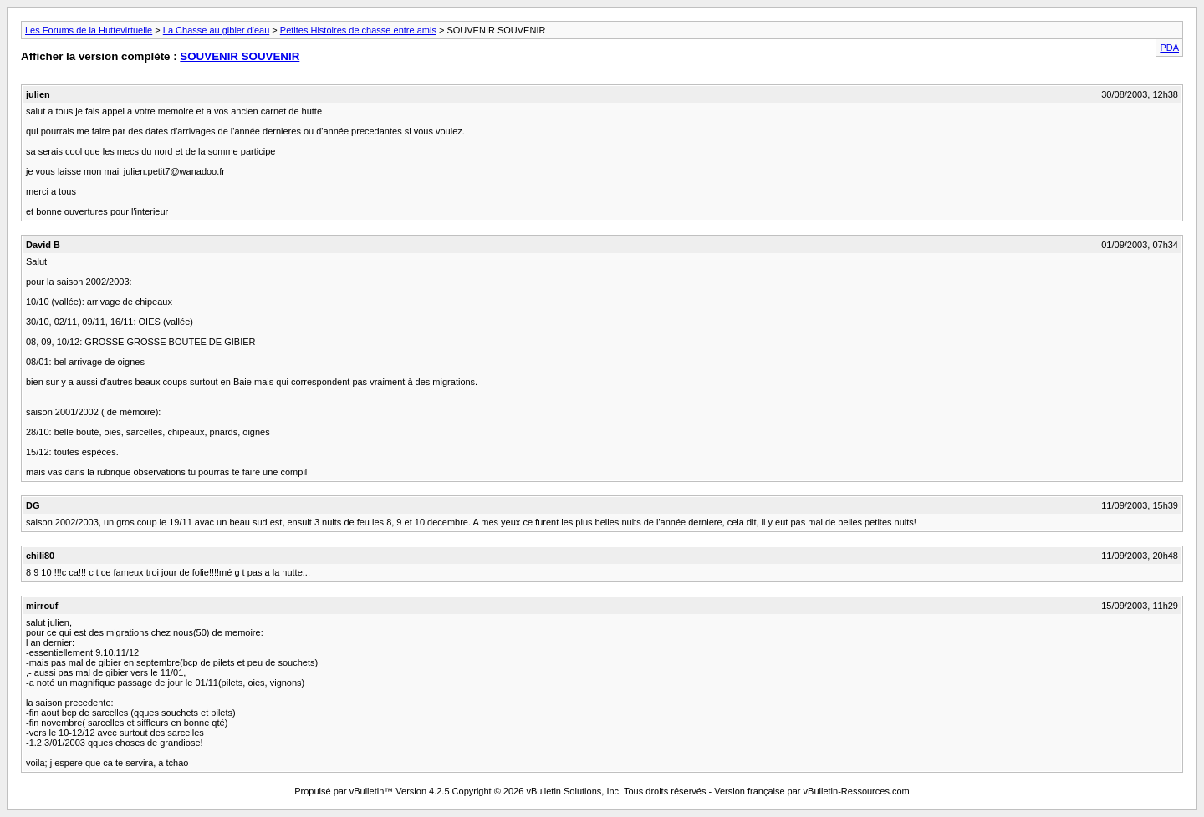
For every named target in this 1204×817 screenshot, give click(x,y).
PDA (1169, 48)
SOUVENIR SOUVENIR (239, 56)
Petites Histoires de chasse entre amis (358, 30)
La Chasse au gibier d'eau (216, 30)
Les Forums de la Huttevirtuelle (88, 30)
